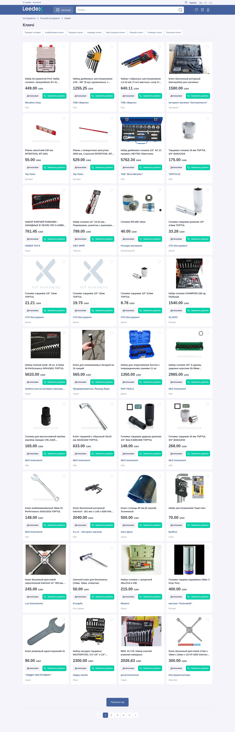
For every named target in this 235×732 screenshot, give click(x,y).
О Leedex (27, 2)
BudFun (173, 532)
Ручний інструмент (50, 18)
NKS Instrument (177, 389)
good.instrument (130, 675)
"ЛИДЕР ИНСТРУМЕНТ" (38, 675)
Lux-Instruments (34, 603)
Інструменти (29, 18)
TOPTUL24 (174, 174)
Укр (200, 3)
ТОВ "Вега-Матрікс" (132, 174)
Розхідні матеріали (131, 246)
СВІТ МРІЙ (79, 246)
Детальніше (33, 96)
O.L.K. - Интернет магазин (87, 532)
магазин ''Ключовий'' (180, 603)
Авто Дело (127, 532)
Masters (125, 603)
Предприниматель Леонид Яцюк (91, 389)
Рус (205, 3)
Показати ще (117, 702)
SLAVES (173, 317)
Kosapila (77, 603)
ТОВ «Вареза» (81, 102)
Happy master (80, 675)
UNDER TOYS (32, 246)
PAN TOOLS (127, 389)
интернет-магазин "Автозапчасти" (188, 102)
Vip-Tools (30, 174)
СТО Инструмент (178, 246)
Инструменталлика (179, 675)
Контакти (37, 2)
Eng (210, 3)
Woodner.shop (33, 102)
